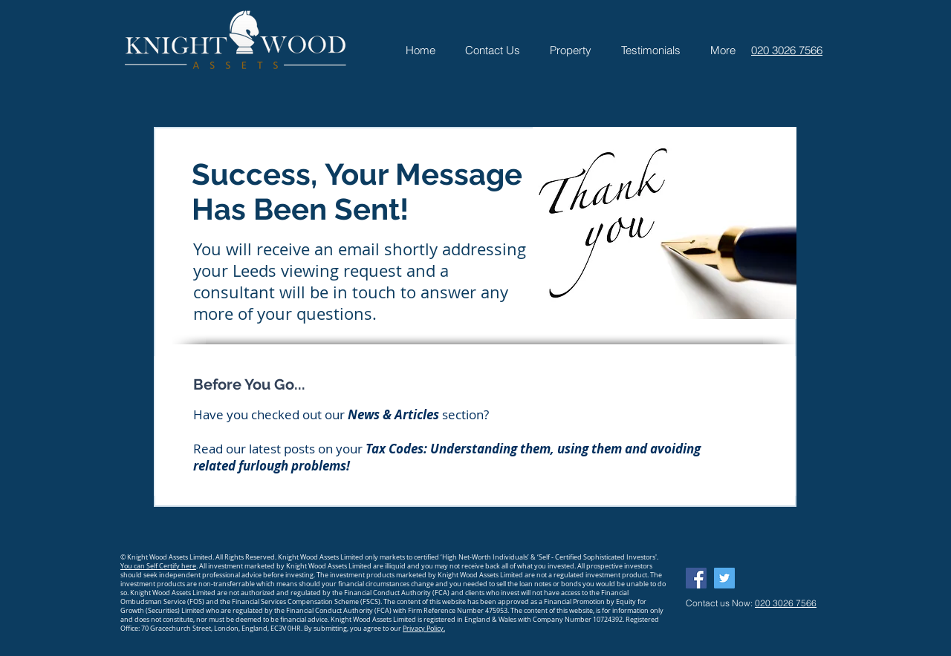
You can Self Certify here (158, 566)
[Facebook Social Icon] (696, 578)
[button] (570, 50)
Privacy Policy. (424, 628)
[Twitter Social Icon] (724, 578)
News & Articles (393, 414)
